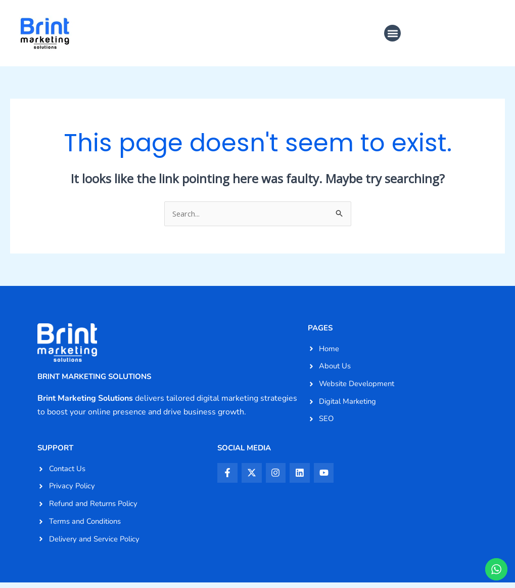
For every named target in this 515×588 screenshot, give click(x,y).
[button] (392, 33)
